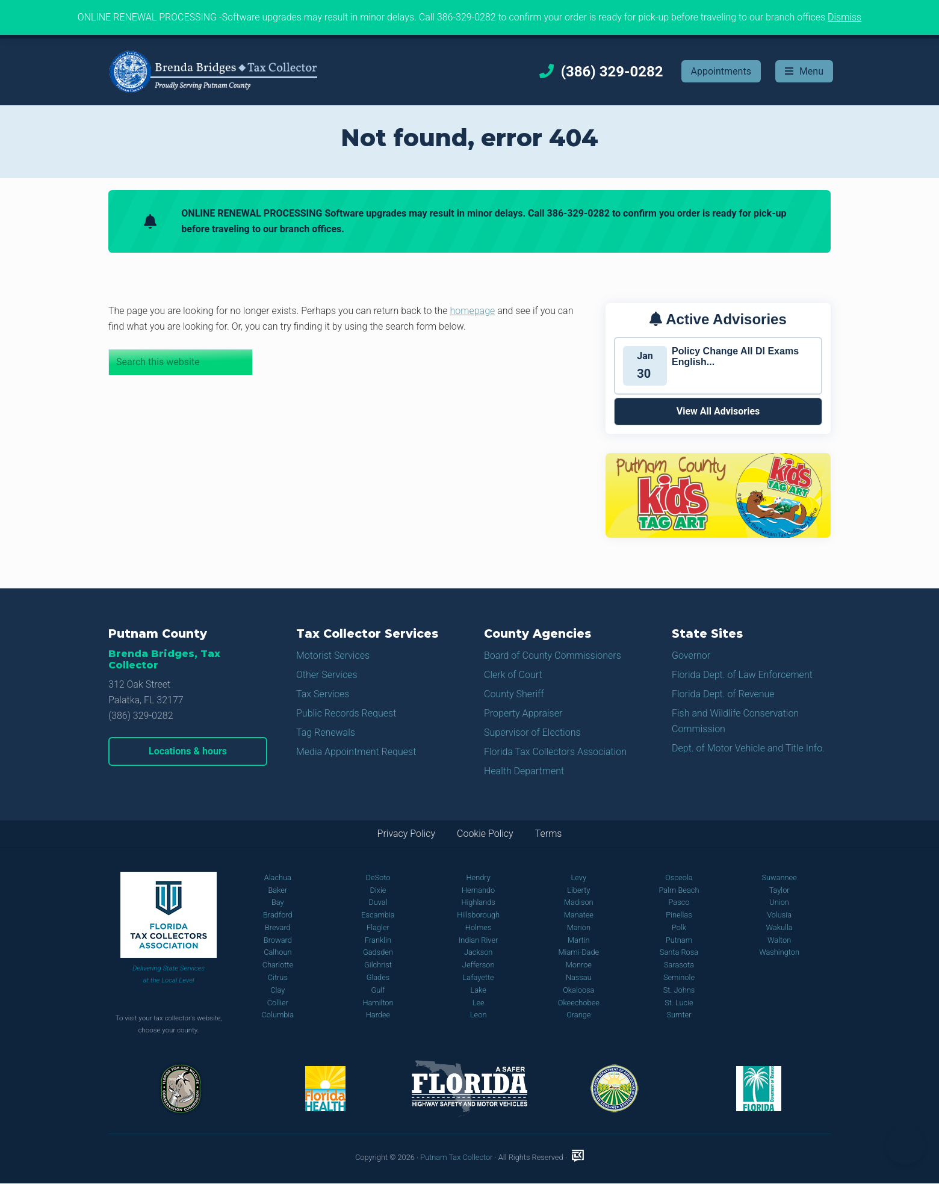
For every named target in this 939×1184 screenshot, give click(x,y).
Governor (691, 655)
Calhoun (277, 952)
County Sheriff (514, 694)
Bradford (278, 914)
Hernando (478, 890)
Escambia (377, 914)
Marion (578, 927)
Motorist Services (333, 655)
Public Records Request (346, 713)
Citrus (278, 977)
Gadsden (378, 952)
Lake (478, 989)
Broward (278, 940)
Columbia (278, 1014)
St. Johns (679, 989)
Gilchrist (378, 964)
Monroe (579, 964)
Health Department (524, 771)
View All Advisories (718, 411)
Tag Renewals (325, 732)
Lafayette (478, 977)
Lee (479, 1002)
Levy (579, 877)
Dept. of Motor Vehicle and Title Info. (748, 748)
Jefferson (478, 964)
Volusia (779, 914)
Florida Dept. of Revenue (723, 694)
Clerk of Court (513, 674)
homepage (472, 310)
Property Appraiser (523, 713)
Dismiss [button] (844, 17)
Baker (277, 890)
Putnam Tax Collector (456, 1157)
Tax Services (322, 694)
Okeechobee (579, 1002)
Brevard (278, 927)
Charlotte (277, 964)
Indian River (478, 940)
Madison (578, 902)
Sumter (678, 1014)
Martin (579, 940)
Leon (478, 1014)
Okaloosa (578, 989)
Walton (779, 940)
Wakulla (779, 927)
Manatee (578, 914)
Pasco (678, 902)
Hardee (378, 1014)
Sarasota (679, 964)
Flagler (378, 927)
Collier (277, 1002)
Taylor (779, 890)
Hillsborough (478, 914)
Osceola (678, 877)
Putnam (679, 940)
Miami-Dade (578, 952)
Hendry (478, 877)
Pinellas (679, 914)
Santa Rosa (679, 952)
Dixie (378, 890)
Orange (578, 1014)
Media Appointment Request (356, 751)
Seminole (679, 977)
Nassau (579, 977)
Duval (377, 902)
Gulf (378, 989)
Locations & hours (188, 751)
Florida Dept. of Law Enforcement (742, 674)
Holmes (478, 927)
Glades (378, 977)
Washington (779, 952)
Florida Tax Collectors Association (555, 751)
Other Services (327, 674)
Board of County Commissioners (552, 655)
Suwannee (778, 877)
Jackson (478, 952)
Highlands (478, 902)
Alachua (277, 877)
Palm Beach (679, 890)
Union (779, 902)
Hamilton (377, 1002)
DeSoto (378, 877)
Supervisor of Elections (532, 732)
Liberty (578, 890)
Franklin (378, 940)
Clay (277, 989)
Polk (679, 927)
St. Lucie (679, 1002)
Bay (277, 902)
